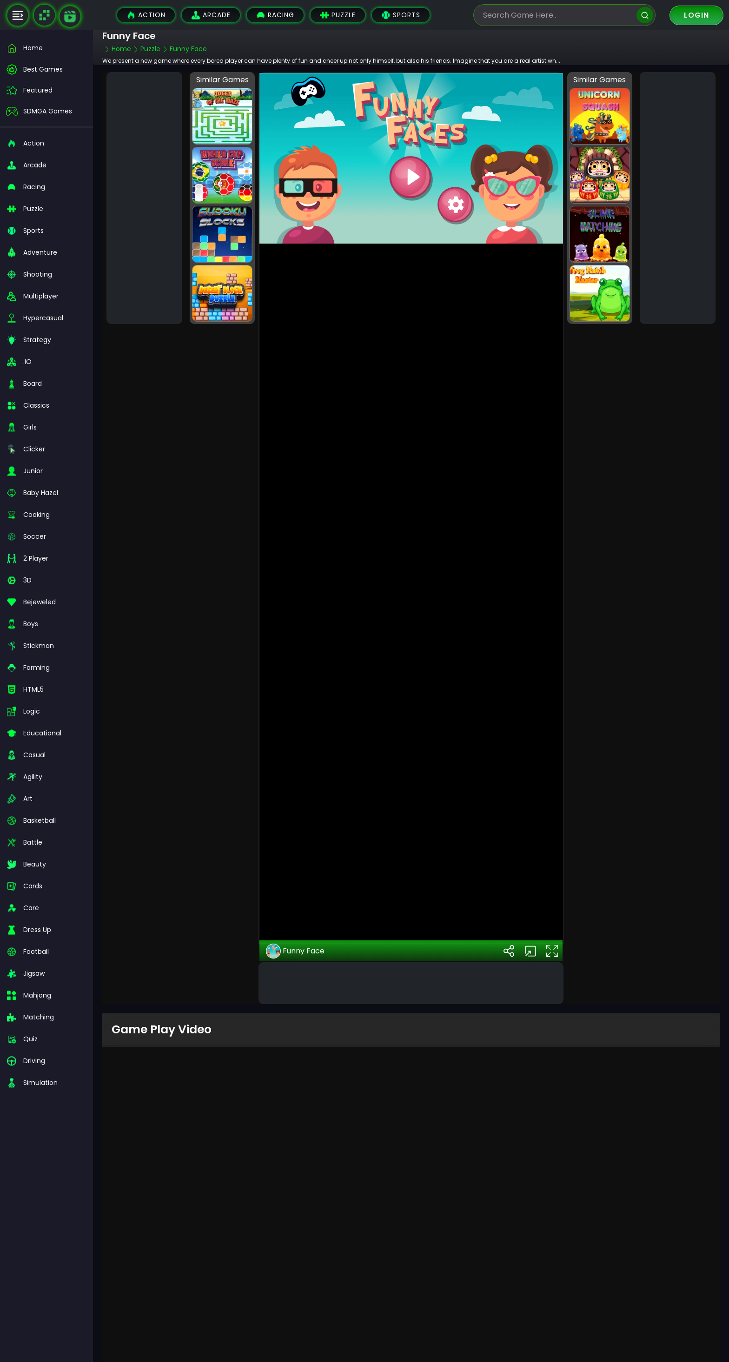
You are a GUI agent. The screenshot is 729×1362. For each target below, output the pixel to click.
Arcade (211, 15)
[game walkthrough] (70, 16)
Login (696, 15)
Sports (400, 15)
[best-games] (46, 69)
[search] (644, 15)
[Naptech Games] (44, 15)
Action (146, 15)
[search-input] (557, 15)
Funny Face (295, 939)
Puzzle (338, 15)
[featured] (46, 90)
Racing (275, 15)
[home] (46, 48)
